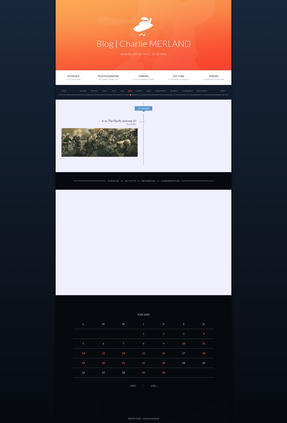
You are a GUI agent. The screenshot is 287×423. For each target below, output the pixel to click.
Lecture (178, 76)
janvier (83, 90)
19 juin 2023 (143, 108)
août (148, 90)
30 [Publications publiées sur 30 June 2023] (163, 372)
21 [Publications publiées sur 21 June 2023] (123, 362)
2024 (222, 90)
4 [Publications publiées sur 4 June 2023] (203, 333)
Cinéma (143, 76)
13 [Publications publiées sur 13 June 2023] (103, 353)
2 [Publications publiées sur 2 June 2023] (163, 333)
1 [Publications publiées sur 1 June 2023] (143, 333)
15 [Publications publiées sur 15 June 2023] (143, 353)
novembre (187, 90)
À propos (113, 180)
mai (122, 90)
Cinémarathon (170, 180)
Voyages (73, 76)
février (94, 90)
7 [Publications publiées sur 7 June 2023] (123, 343)
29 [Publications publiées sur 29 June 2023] (143, 372)
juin (130, 90)
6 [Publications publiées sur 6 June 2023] (103, 343)
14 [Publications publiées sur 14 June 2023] (123, 353)
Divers (213, 76)
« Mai (132, 385)
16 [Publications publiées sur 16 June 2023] (163, 353)
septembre (160, 90)
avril (114, 90)
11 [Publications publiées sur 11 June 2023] (203, 343)
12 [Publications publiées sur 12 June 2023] (83, 353)
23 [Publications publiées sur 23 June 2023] (163, 362)
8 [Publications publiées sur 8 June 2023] (143, 343)
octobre (174, 90)
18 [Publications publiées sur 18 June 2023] (203, 353)
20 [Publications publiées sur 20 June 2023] (103, 362)
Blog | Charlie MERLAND (143, 43)
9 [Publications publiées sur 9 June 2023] (163, 343)
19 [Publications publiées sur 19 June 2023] (83, 362)
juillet (139, 90)
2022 (64, 90)
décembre (202, 90)
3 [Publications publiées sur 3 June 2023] (183, 333)
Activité (130, 180)
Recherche (148, 180)
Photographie (108, 76)
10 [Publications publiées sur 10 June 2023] (183, 343)
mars (104, 90)
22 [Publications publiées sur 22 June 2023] (143, 362)
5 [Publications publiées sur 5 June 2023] (83, 343)
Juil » (154, 385)
